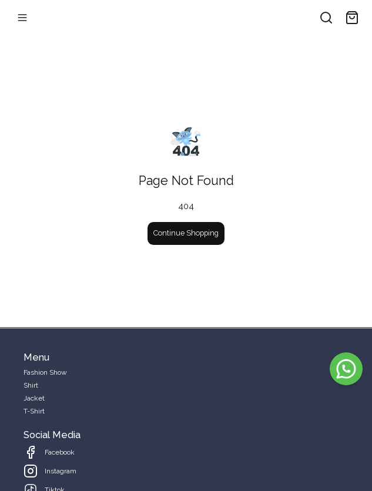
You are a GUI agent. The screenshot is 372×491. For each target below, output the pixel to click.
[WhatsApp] (346, 368)
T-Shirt (34, 411)
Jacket (34, 398)
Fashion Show (45, 372)
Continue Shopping (186, 232)
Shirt (31, 385)
